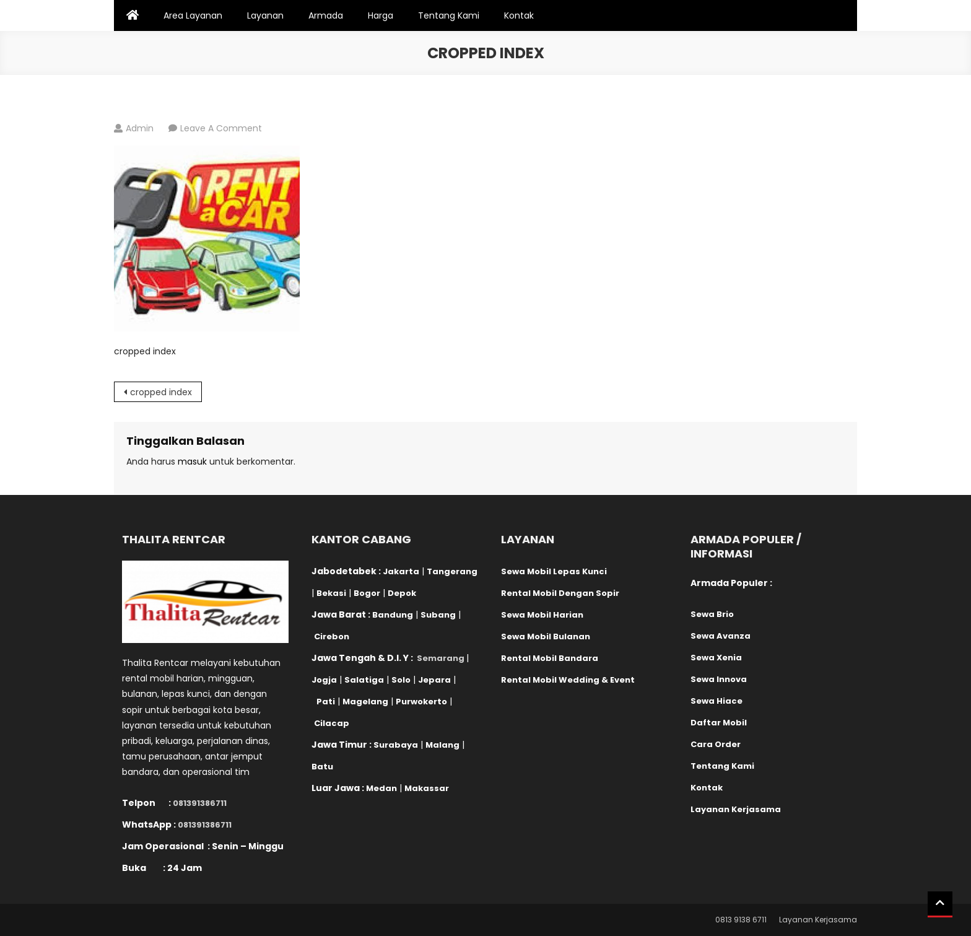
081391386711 (200, 803)
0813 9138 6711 (741, 919)
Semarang (440, 658)
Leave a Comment (221, 128)
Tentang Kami (448, 15)
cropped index (161, 392)
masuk (192, 461)
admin (140, 128)
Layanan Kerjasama (818, 919)
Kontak (519, 15)
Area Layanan (192, 15)
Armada (325, 15)
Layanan (265, 15)
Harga (380, 15)
